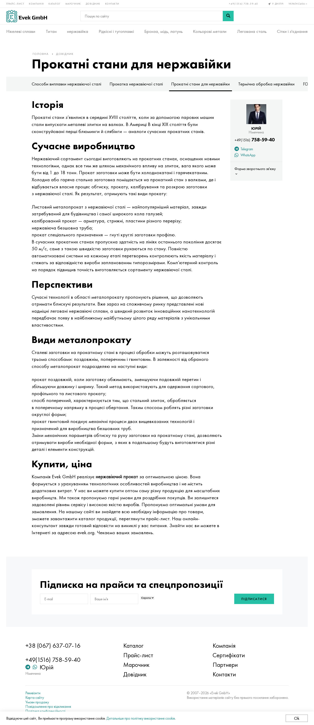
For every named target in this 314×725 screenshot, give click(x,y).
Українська (298, 3)
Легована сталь (252, 31)
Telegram (243, 149)
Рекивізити (32, 693)
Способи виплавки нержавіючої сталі (66, 84)
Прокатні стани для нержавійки (200, 84)
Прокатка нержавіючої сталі (136, 84)
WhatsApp (244, 155)
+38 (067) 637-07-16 (52, 645)
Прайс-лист (15, 3)
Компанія (36, 3)
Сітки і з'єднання (292, 31)
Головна (41, 54)
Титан (51, 31)
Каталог (55, 3)
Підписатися (254, 599)
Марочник (73, 3)
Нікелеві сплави (20, 31)
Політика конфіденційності (45, 711)
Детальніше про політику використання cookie (140, 718)
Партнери (225, 664)
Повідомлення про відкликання (48, 706)
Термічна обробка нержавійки (266, 84)
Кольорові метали (210, 31)
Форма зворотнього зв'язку (255, 171)
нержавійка (77, 31)
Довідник (93, 3)
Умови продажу (37, 702)
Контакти (112, 3)
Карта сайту (34, 697)
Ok (296, 718)
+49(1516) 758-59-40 (243, 3)
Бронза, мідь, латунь (163, 31)
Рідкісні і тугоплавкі (116, 31)
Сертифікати (229, 655)
